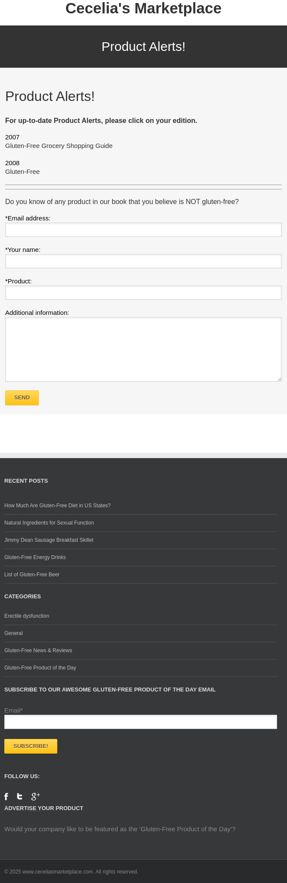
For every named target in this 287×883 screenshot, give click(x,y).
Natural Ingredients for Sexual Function (49, 523)
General (13, 633)
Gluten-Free (22, 171)
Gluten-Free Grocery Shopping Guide (58, 145)
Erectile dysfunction (26, 616)
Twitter (19, 802)
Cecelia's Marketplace (143, 8)
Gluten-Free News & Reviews (38, 650)
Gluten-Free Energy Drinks (35, 557)
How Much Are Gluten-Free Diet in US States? (57, 506)
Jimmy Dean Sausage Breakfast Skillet (49, 540)
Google (35, 802)
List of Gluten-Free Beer (31, 575)
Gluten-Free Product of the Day (40, 668)
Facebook (6, 799)
